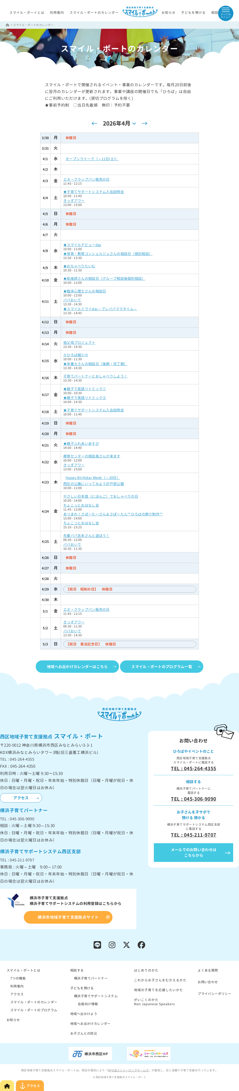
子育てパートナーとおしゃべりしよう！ (95, 376)
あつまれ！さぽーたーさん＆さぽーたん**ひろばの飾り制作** (113, 514)
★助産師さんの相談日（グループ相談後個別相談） (104, 278)
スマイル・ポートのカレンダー (94, 13)
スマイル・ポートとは (26, 13)
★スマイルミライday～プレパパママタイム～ (100, 309)
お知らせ (169, 13)
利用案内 (57, 13)
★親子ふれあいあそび (81, 443)
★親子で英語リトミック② (84, 398)
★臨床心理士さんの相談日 (84, 291)
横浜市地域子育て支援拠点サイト (68, 918)
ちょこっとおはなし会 (81, 505)
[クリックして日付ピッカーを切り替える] (119, 123)
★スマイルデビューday (82, 245)
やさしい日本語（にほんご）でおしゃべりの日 (101, 496)
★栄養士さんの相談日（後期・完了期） (95, 364)
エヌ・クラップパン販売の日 (86, 179)
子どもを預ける (193, 13)
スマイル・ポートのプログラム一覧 (164, 667)
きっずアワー (74, 200)
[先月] (94, 123)
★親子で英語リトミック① (84, 389)
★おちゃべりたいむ (79, 266)
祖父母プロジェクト (79, 342)
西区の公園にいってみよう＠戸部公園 (93, 484)
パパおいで (72, 300)
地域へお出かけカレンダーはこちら (74, 667)
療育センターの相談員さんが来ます (92, 456)
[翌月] (144, 123)
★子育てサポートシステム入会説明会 (93, 192)
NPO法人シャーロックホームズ (128, 1072)
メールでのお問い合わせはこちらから (193, 853)
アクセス (21, 798)
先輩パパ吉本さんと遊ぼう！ (86, 535)
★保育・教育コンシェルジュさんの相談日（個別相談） (108, 254)
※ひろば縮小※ (75, 355)
